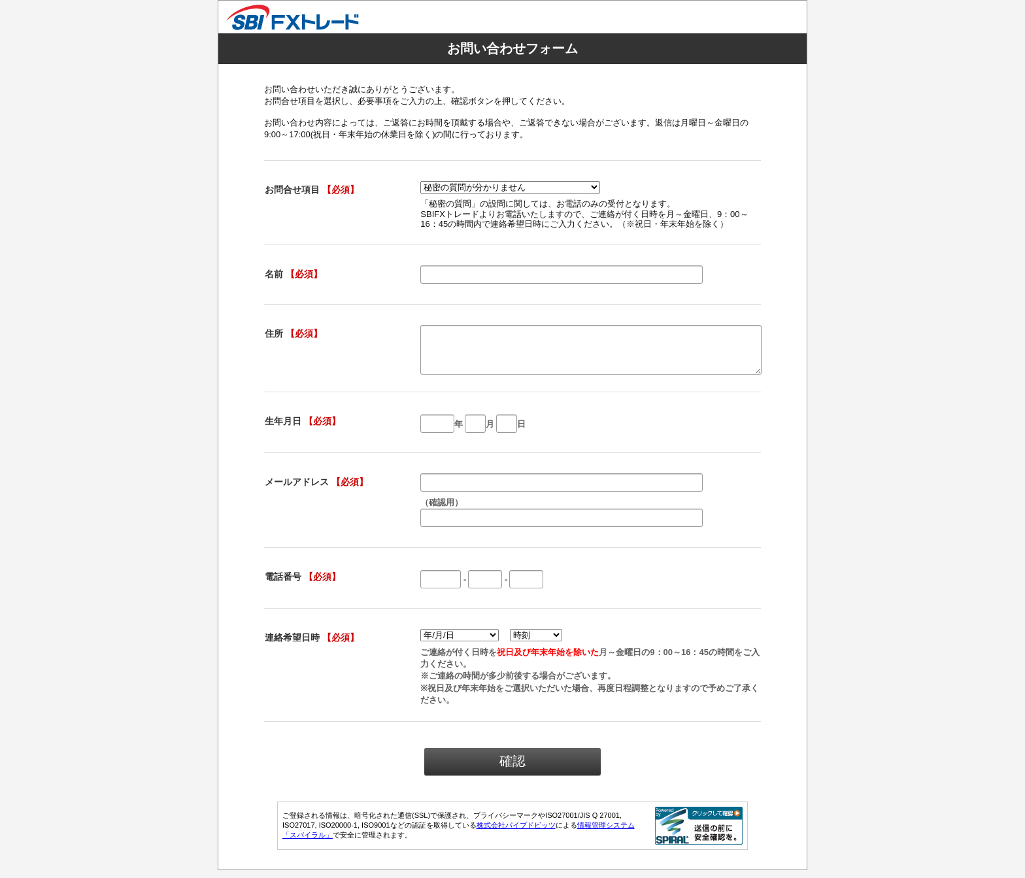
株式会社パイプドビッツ (516, 833)
